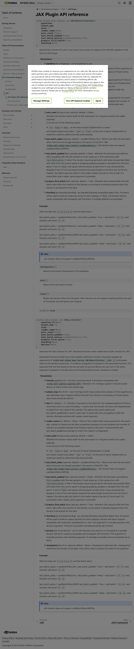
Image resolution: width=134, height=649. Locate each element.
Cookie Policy (97, 85)
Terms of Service (75, 88)
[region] (68, 86)
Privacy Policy (81, 85)
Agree (98, 101)
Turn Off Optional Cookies (78, 101)
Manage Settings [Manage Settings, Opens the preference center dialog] (41, 101)
